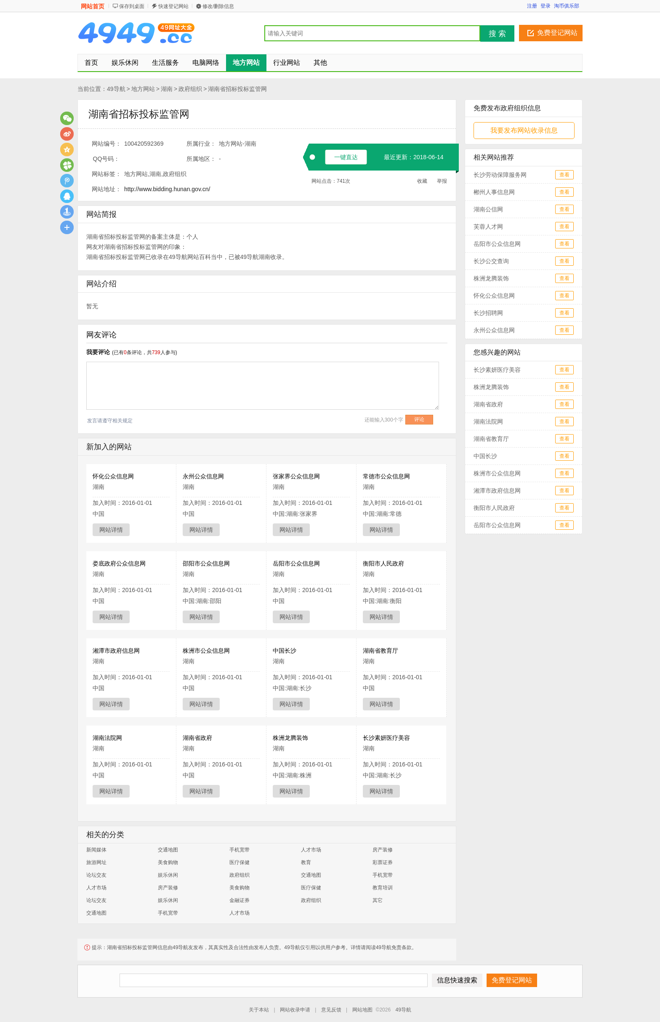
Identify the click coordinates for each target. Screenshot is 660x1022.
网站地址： (106, 189)
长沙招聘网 (488, 313)
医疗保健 (239, 862)
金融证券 (239, 900)
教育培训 (383, 888)
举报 (442, 181)
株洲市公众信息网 (206, 650)
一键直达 (346, 157)
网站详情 (111, 529)
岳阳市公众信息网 (296, 563)
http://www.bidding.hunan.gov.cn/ (167, 189)
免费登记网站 (557, 32)
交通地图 (168, 850)
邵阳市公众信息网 (206, 563)
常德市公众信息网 (386, 476)
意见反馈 (331, 1010)
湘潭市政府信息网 (116, 650)
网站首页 (92, 6)
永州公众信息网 (203, 476)
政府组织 (190, 88)
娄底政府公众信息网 (119, 563)
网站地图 (362, 1010)
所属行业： (201, 143)
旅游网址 (96, 862)
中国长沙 (284, 650)
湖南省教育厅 (380, 650)
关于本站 (259, 1010)
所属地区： (201, 158)
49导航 (116, 88)
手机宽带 (239, 850)
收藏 (422, 181)
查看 (564, 175)
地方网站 (143, 88)
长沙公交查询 (491, 261)
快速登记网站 (173, 6)
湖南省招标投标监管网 (237, 88)
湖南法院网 (107, 737)
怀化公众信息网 (113, 476)
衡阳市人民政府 (383, 563)
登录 (545, 6)
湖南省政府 (197, 737)
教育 (306, 862)
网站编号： (106, 143)
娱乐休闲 (168, 875)
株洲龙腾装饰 (290, 737)
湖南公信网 (488, 209)
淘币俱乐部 (566, 6)
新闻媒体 (96, 850)
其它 (378, 900)
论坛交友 (96, 875)
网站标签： (106, 174)
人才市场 (311, 850)
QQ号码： (106, 158)
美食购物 (168, 862)
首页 (91, 62)
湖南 (167, 88)
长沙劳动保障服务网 (500, 174)
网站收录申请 (295, 1010)
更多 (67, 227)
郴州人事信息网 (494, 192)
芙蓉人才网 (488, 226)
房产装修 (383, 850)
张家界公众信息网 (296, 476)
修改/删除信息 (218, 6)
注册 (532, 6)
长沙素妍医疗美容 (386, 737)
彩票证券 (383, 862)
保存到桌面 (131, 6)
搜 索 (497, 33)
